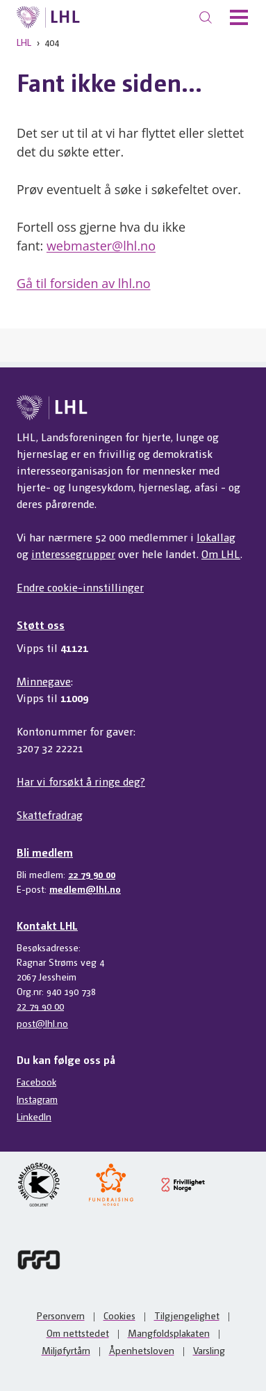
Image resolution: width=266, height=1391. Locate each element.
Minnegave (44, 681)
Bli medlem (45, 852)
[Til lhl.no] (48, 17)
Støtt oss (41, 624)
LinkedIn (34, 1116)
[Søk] (205, 17)
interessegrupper (73, 553)
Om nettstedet (78, 1332)
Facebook (36, 1081)
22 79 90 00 (91, 874)
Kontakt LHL (47, 925)
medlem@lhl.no (85, 888)
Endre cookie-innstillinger (80, 587)
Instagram (37, 1098)
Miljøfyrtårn (66, 1350)
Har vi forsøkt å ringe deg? (81, 781)
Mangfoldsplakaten (169, 1332)
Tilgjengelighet (186, 1315)
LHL (24, 41)
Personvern (61, 1315)
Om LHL (220, 553)
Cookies (119, 1315)
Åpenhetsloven (141, 1350)
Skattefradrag (50, 814)
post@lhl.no (42, 1023)
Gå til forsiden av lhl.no (84, 283)
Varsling (209, 1350)
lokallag (216, 537)
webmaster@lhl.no (101, 245)
